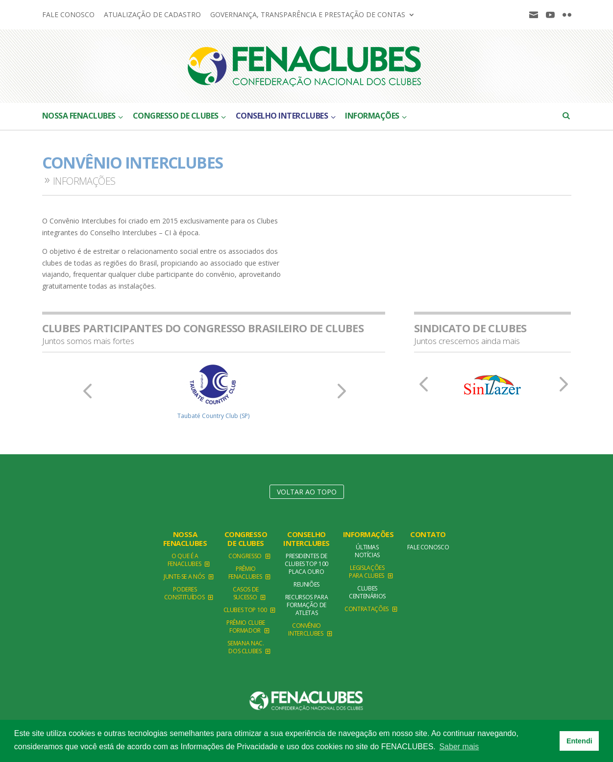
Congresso (245, 556)
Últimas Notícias (367, 551)
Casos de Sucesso (246, 593)
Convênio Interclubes (305, 629)
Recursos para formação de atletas (306, 605)
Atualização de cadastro (152, 15)
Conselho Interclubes (306, 538)
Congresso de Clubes (246, 538)
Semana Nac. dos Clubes (245, 647)
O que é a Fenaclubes (184, 560)
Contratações (366, 609)
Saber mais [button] (459, 746)
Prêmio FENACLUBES (245, 573)
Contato (428, 534)
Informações (368, 534)
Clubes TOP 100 (245, 610)
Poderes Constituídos (184, 593)
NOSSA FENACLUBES (185, 538)
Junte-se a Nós (184, 576)
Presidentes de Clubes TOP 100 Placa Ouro (306, 564)
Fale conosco (68, 15)
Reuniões (306, 584)
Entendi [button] (579, 741)
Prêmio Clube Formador (245, 626)
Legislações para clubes (367, 572)
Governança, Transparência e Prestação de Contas (307, 15)
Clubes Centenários (367, 592)
